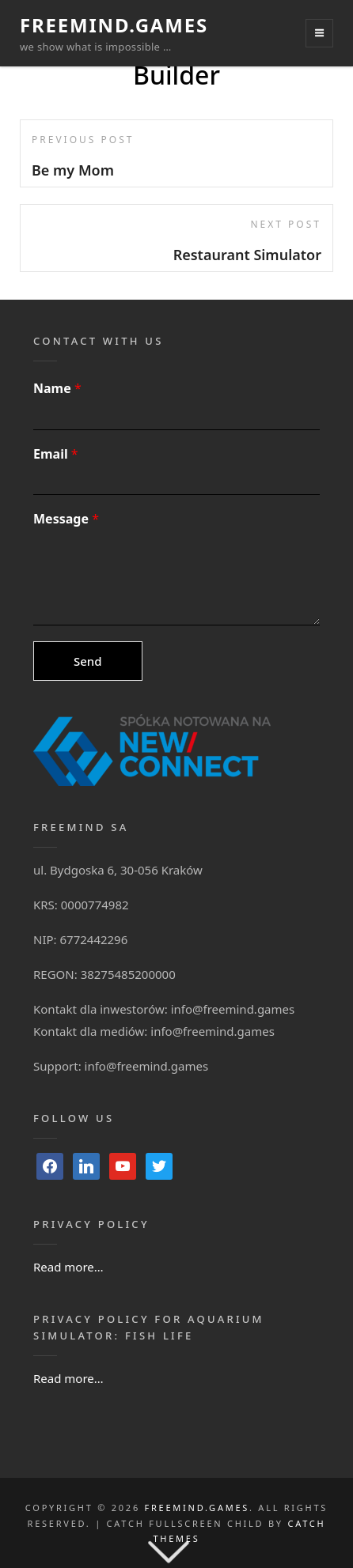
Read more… (68, 1267)
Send (88, 661)
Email (55, 454)
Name (57, 388)
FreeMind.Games (114, 25)
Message (66, 519)
